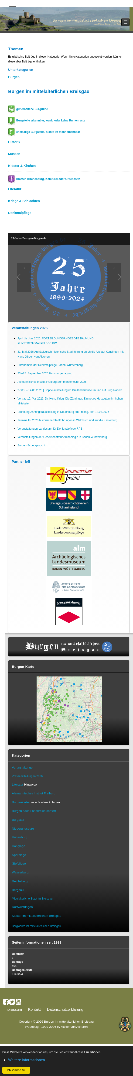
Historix (14, 142)
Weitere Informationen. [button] (27, 1059)
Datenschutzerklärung (65, 1009)
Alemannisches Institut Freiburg (33, 793)
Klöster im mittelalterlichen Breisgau (36, 915)
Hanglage (18, 846)
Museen (14, 154)
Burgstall (18, 819)
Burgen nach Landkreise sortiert (34, 811)
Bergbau (18, 890)
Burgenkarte (20, 802)
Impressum (12, 1009)
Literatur (14, 189)
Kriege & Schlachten (24, 201)
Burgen (14, 77)
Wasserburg (20, 872)
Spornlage (19, 855)
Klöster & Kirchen (22, 166)
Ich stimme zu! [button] (16, 1070)
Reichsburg (19, 881)
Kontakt (34, 1009)
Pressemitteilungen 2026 (27, 776)
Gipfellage (19, 863)
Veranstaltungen (23, 767)
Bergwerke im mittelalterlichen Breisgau (36, 926)
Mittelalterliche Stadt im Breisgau (32, 898)
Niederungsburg (23, 828)
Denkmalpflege (19, 213)
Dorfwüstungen (22, 907)
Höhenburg (19, 837)
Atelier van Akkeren (74, 1026)
